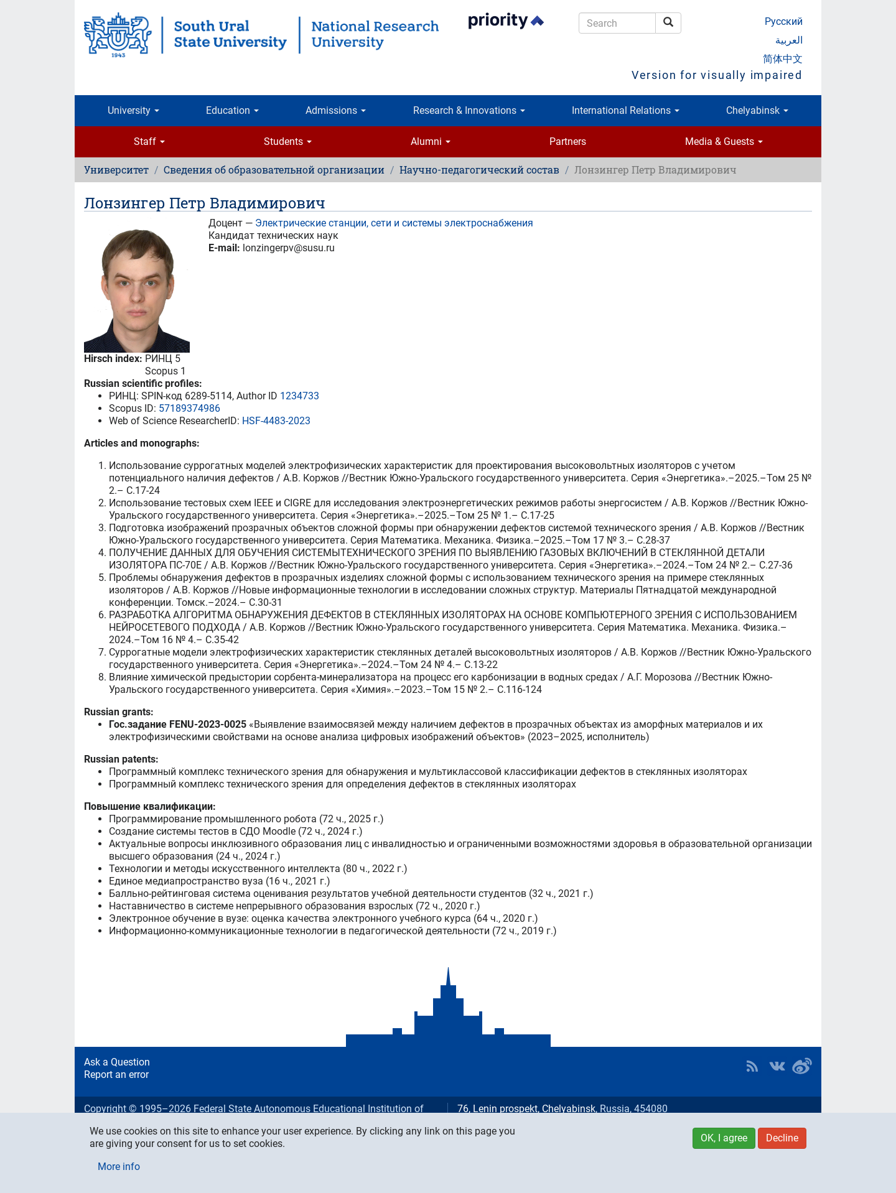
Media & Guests (724, 141)
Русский (784, 21)
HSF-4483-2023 (276, 421)
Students (288, 141)
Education (232, 110)
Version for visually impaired (717, 74)
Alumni (430, 141)
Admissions (336, 110)
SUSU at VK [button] (777, 1066)
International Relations (625, 110)
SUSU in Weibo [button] (802, 1066)
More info (119, 1166)
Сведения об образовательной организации (274, 169)
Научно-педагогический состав (479, 169)
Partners (567, 141)
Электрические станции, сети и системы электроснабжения (394, 223)
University (133, 110)
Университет (116, 169)
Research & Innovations (469, 110)
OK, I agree (724, 1138)
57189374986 (189, 408)
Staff (149, 141)
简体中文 (783, 59)
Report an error (116, 1074)
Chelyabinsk (757, 110)
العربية (789, 40)
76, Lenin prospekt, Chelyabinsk (526, 1109)
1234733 (299, 396)
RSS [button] (752, 1066)
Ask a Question (117, 1062)
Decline (782, 1138)
